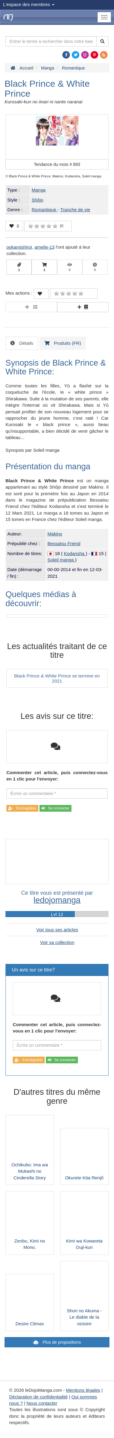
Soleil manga (61, 559)
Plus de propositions (61, 1342)
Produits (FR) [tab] (67, 343)
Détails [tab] (25, 343)
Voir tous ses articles (57, 929)
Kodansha (75, 553)
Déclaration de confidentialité (38, 1396)
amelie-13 (45, 247)
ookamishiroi (19, 247)
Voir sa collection (57, 942)
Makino (54, 533)
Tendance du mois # (57, 164)
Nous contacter (41, 1403)
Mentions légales (83, 1390)
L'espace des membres (28, 4)
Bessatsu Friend (63, 543)
